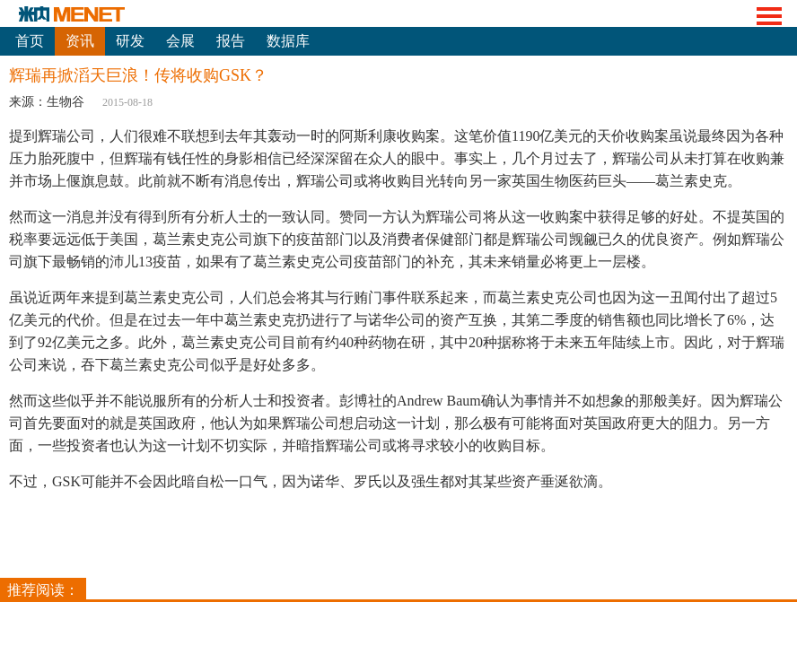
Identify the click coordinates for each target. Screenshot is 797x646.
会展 (180, 40)
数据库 (288, 40)
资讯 (80, 40)
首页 (29, 40)
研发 (130, 40)
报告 (230, 40)
